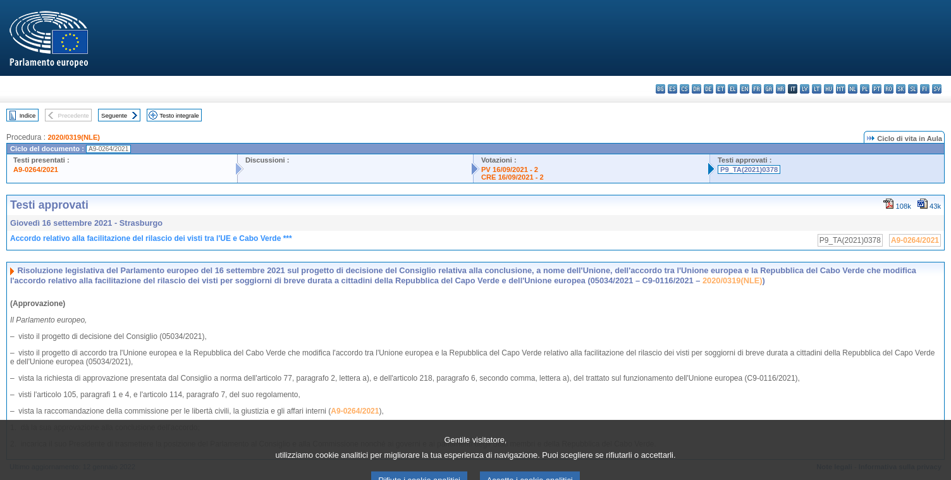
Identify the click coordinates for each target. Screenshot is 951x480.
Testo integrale (179, 115)
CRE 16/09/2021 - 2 (512, 177)
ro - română (888, 89)
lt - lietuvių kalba (816, 89)
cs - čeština (684, 89)
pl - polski (864, 89)
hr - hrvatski (780, 89)
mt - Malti (840, 89)
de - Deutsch (708, 89)
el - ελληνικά (732, 89)
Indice (28, 115)
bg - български (660, 89)
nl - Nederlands (852, 89)
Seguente (114, 115)
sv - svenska (937, 89)
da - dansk (696, 89)
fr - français (756, 89)
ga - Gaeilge (768, 89)
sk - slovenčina (900, 89)
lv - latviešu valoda (804, 89)
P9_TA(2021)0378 (749, 169)
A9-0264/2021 (35, 169)
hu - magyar (828, 89)
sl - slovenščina (912, 89)
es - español (672, 89)
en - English (744, 89)
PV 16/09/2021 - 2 (509, 169)
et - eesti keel (720, 89)
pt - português (876, 89)
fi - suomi (925, 89)
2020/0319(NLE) (73, 137)
